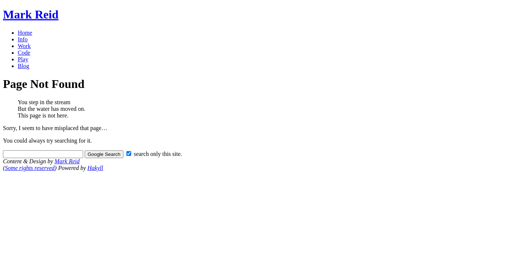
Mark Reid (30, 14)
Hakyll (95, 168)
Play (23, 59)
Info (23, 39)
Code (24, 53)
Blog (23, 66)
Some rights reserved (30, 168)
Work (24, 46)
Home (25, 33)
